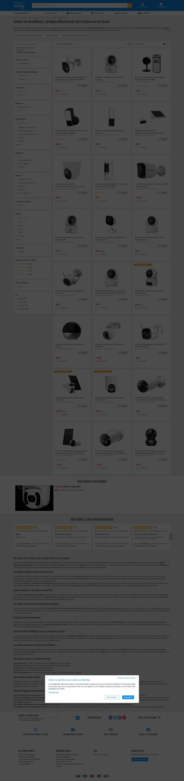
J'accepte (128, 697)
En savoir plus (54, 692)
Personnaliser (112, 697)
